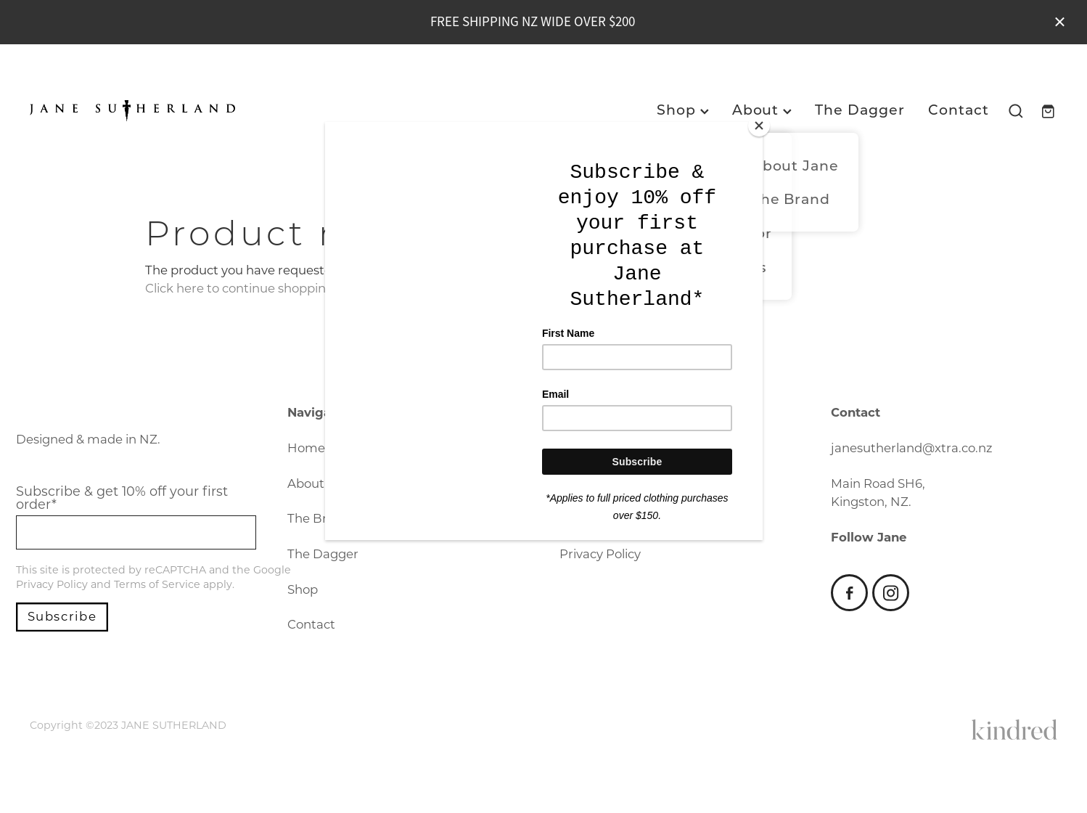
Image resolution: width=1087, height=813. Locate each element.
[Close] (759, 125)
